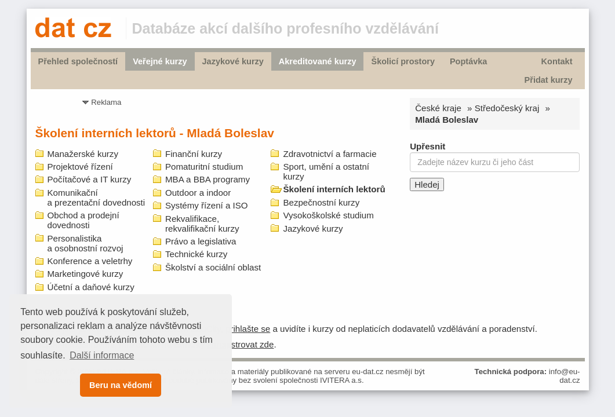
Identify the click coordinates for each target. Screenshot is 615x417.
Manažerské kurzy (83, 154)
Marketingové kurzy (85, 274)
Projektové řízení (80, 166)
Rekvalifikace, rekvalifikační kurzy (202, 223)
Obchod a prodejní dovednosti (83, 220)
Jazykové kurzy (233, 61)
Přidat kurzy (549, 80)
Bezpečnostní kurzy (321, 202)
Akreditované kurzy (317, 61)
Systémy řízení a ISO (206, 205)
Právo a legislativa (200, 241)
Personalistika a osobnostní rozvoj (85, 243)
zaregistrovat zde (240, 344)
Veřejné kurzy (160, 61)
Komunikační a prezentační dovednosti (96, 197)
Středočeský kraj (507, 108)
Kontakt (557, 61)
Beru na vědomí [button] (120, 385)
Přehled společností (78, 61)
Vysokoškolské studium (328, 215)
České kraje (438, 108)
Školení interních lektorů (334, 189)
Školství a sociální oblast (213, 267)
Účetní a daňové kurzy (91, 287)
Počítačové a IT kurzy (90, 179)
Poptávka (468, 61)
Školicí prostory (402, 61)
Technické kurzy (196, 254)
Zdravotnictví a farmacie (329, 154)
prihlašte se (247, 329)
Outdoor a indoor (198, 192)
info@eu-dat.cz (564, 376)
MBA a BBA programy (207, 179)
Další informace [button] (102, 355)
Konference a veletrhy (90, 261)
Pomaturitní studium (204, 166)
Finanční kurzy (193, 154)
